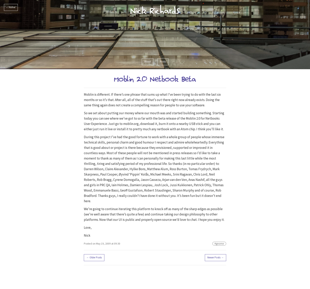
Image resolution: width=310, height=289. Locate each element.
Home (11, 7)
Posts (163, 61)
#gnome (219, 243)
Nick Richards (155, 10)
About (147, 61)
